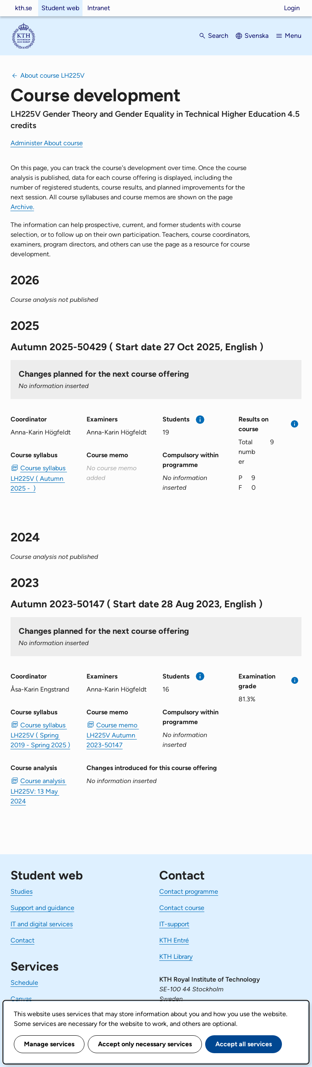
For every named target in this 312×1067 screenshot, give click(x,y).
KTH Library (176, 956)
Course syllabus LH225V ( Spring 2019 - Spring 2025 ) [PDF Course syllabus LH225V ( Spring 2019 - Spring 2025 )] (40, 735)
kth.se (23, 8)
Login (292, 8)
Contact (23, 940)
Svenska (257, 35)
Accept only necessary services (145, 1044)
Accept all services (243, 1044)
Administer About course (47, 143)
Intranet (98, 8)
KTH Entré (174, 940)
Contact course (181, 908)
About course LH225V (52, 75)
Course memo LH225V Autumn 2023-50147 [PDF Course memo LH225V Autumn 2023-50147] (113, 735)
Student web (60, 8)
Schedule (24, 982)
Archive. (22, 207)
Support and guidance (42, 908)
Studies (21, 891)
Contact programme (188, 891)
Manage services (49, 1044)
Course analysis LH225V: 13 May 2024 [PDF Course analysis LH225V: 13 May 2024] (39, 791)
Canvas (21, 999)
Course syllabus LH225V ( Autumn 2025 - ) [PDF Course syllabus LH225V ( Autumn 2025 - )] (39, 478)
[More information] (200, 419)
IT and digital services (42, 924)
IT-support (174, 924)
